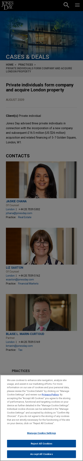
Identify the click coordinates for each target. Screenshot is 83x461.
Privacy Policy (50, 396)
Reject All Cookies (41, 445)
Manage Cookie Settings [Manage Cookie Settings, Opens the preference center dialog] (41, 435)
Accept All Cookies (41, 456)
